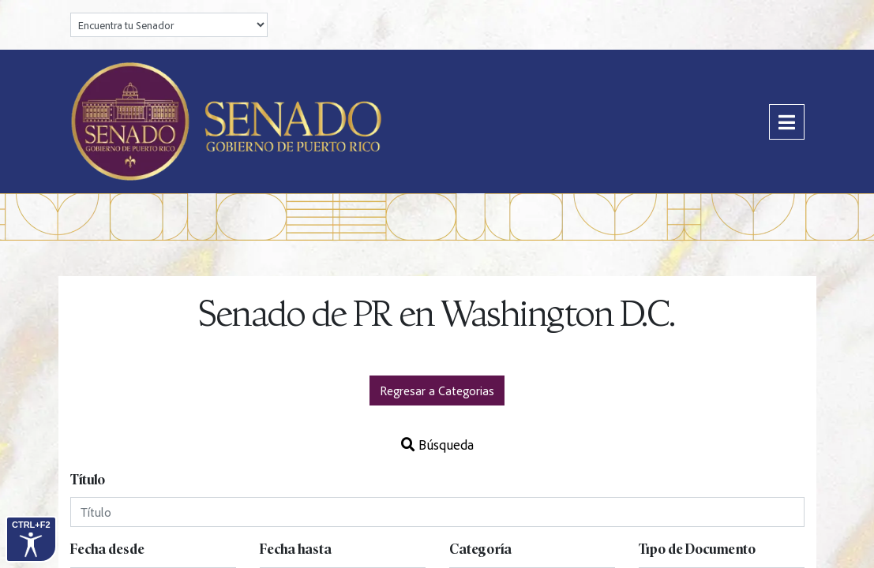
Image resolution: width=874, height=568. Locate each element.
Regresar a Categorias (437, 390)
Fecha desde (107, 549)
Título (87, 480)
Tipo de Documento (697, 549)
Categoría (480, 549)
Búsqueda (437, 444)
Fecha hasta (296, 549)
